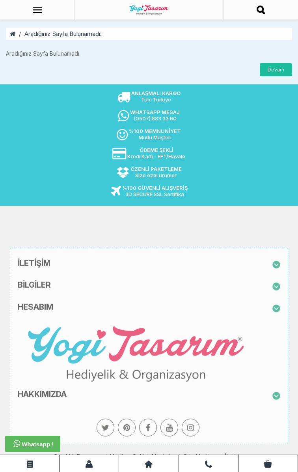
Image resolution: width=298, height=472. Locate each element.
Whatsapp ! (33, 444)
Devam (276, 70)
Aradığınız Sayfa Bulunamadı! (63, 33)
